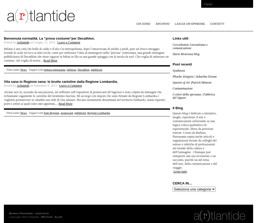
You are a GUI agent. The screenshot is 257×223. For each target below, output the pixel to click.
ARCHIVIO (162, 23)
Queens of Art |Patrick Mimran (192, 82)
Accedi (58, 216)
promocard (67, 112)
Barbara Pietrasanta (21, 213)
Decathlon (83, 69)
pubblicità (96, 69)
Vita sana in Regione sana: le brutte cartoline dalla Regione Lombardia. (61, 82)
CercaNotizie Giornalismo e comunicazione (190, 46)
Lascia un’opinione (190, 23)
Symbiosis (179, 70)
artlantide (82, 15)
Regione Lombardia (98, 112)
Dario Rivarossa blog (186, 54)
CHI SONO (143, 23)
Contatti (217, 23)
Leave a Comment (68, 42)
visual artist (42, 213)
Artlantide (23, 42)
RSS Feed (46, 216)
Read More (50, 60)
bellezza (71, 69)
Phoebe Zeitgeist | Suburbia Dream (195, 76)
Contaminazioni (183, 88)
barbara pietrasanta (54, 69)
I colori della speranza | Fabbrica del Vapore (194, 96)
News (23, 69)
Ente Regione (51, 112)
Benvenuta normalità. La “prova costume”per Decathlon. (49, 38)
